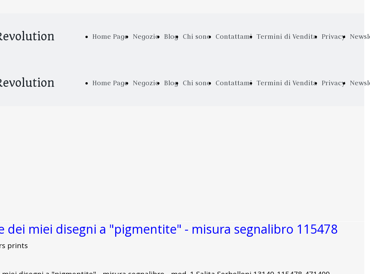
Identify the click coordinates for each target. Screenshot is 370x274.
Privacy (333, 36)
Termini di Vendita (287, 36)
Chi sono (197, 36)
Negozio (146, 36)
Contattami (234, 36)
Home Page (110, 36)
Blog (171, 36)
